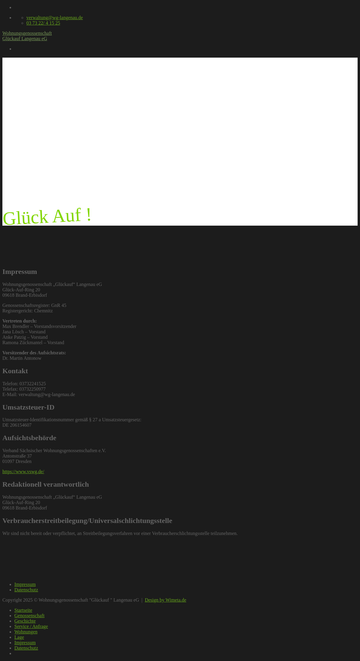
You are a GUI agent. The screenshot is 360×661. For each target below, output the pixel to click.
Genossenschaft (29, 615)
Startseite (23, 610)
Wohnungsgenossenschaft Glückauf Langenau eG (27, 36)
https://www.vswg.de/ (23, 471)
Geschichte (25, 620)
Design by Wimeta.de (165, 599)
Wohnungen (25, 631)
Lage (19, 637)
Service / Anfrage (31, 626)
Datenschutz (26, 589)
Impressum (25, 584)
